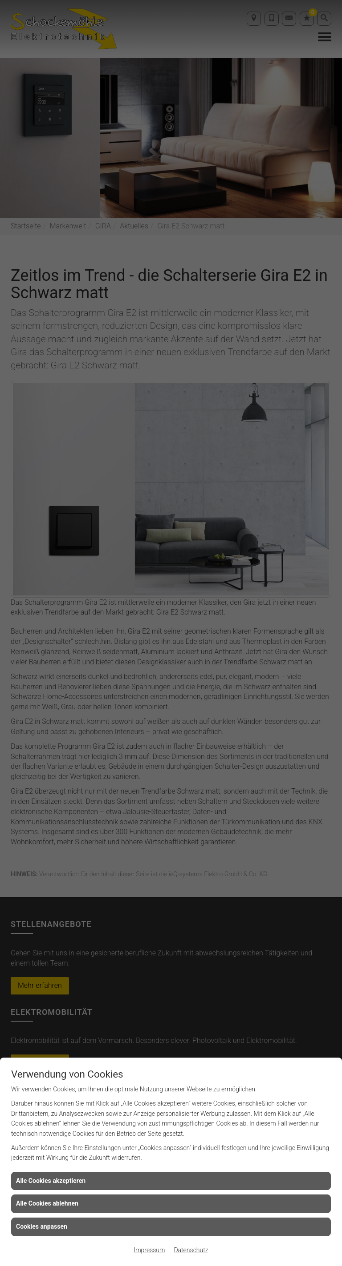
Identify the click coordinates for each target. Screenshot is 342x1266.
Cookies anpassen (41, 1226)
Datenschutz (191, 1250)
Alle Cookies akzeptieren (51, 1180)
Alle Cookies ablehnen (47, 1203)
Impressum (149, 1250)
